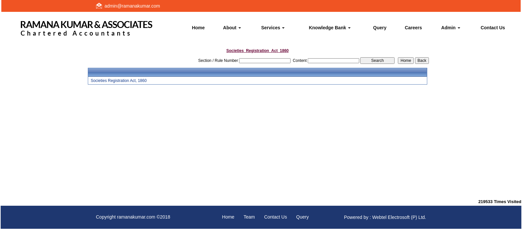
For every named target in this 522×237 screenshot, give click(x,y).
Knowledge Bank (330, 27)
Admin (450, 27)
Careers (413, 27)
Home (198, 27)
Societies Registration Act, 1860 (119, 80)
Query (379, 27)
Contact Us (493, 27)
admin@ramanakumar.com (132, 6)
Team (249, 217)
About (232, 27)
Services (273, 27)
